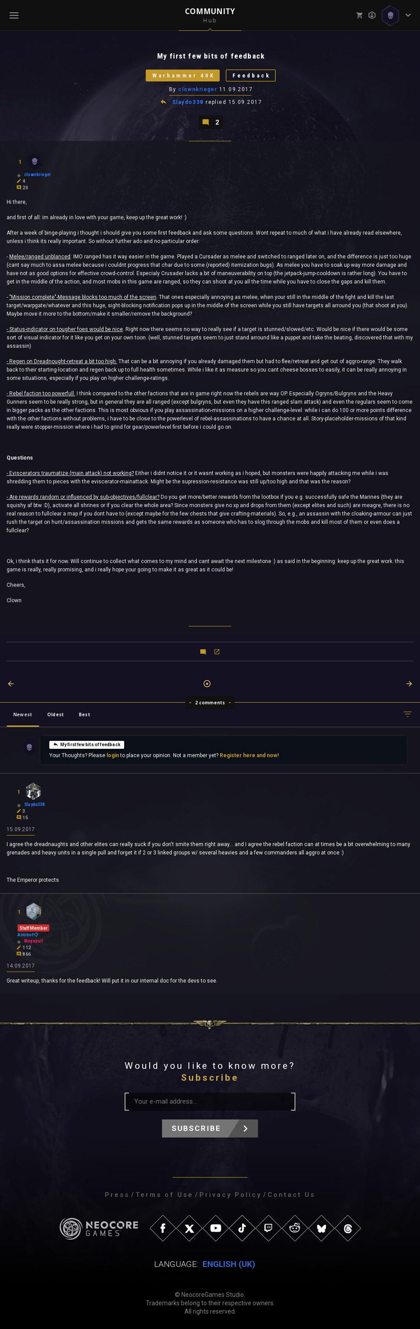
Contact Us (291, 1195)
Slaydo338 (188, 102)
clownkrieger (197, 89)
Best (84, 714)
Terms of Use (164, 1195)
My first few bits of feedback (87, 744)
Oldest (55, 714)
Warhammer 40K (183, 75)
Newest (22, 714)
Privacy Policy (230, 1195)
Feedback (251, 75)
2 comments (210, 702)
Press (117, 1195)
